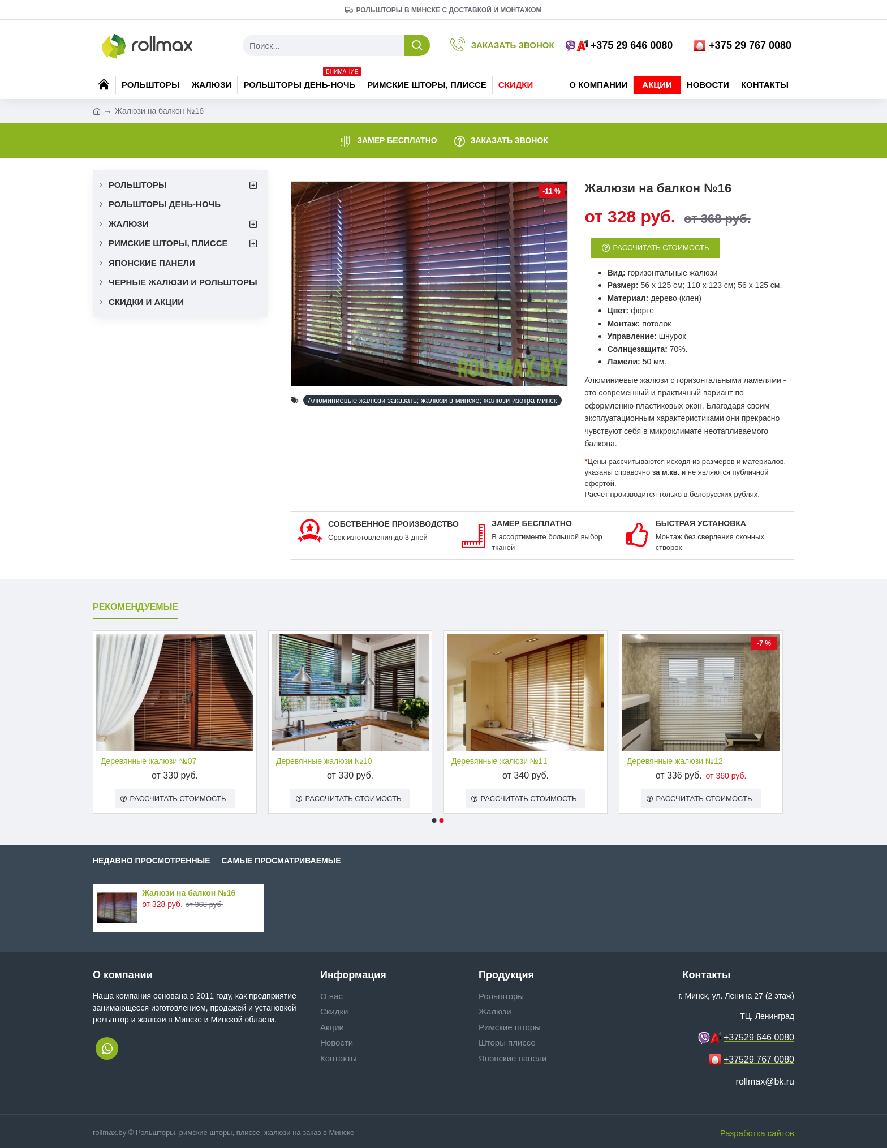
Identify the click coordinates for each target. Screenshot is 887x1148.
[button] (434, 821)
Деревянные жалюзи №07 (148, 761)
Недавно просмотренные (151, 861)
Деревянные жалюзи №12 (674, 761)
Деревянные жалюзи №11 (499, 761)
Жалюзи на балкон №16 (188, 892)
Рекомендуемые (135, 607)
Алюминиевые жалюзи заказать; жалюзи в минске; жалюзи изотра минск (432, 400)
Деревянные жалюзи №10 (324, 761)
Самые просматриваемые (281, 861)
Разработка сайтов (757, 1133)
